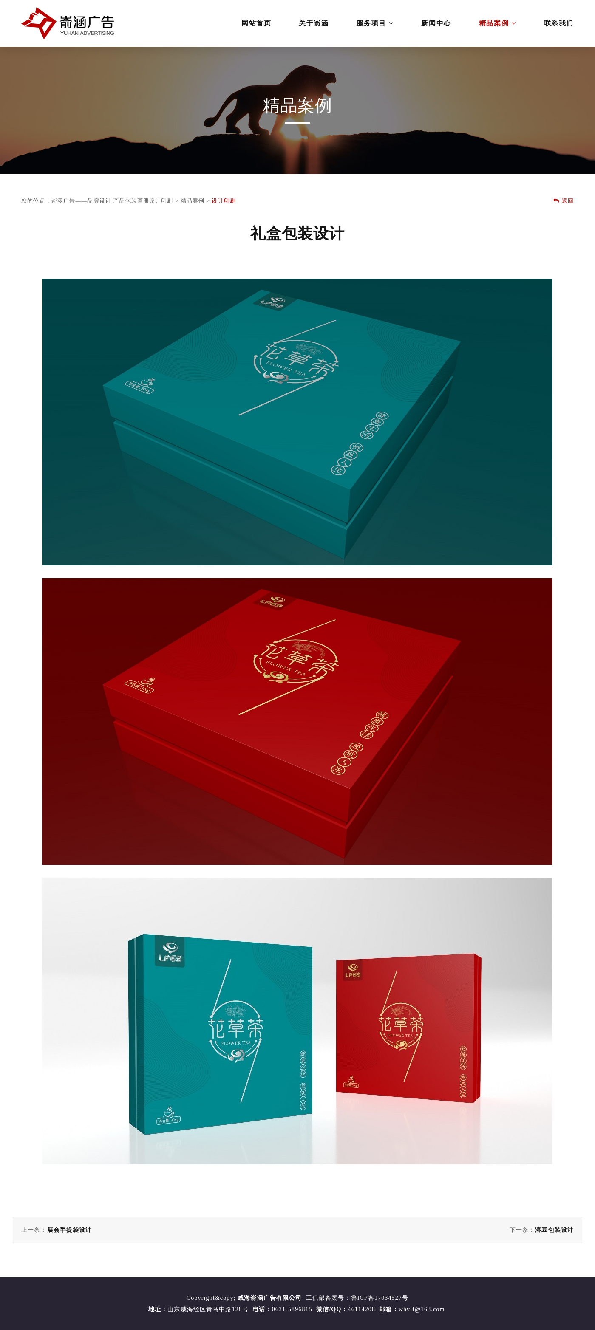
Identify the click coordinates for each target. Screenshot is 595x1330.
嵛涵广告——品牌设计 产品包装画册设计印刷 (112, 201)
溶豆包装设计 (554, 1230)
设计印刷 (224, 201)
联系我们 (559, 23)
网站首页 (256, 23)
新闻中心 (436, 23)
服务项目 (375, 23)
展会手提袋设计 (69, 1230)
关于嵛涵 (314, 23)
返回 (563, 201)
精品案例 (497, 23)
